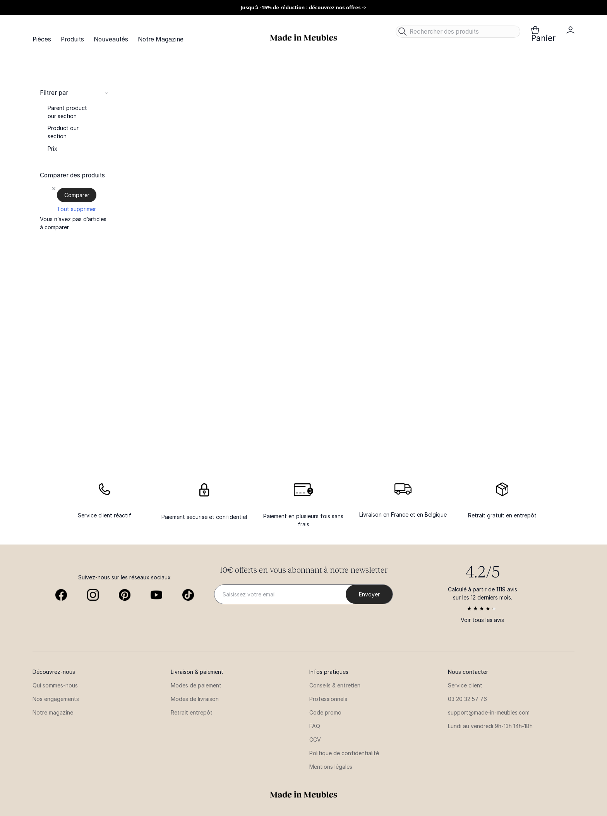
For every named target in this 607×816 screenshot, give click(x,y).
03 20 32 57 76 (467, 699)
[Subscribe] (369, 594)
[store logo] (303, 38)
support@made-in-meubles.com (489, 712)
